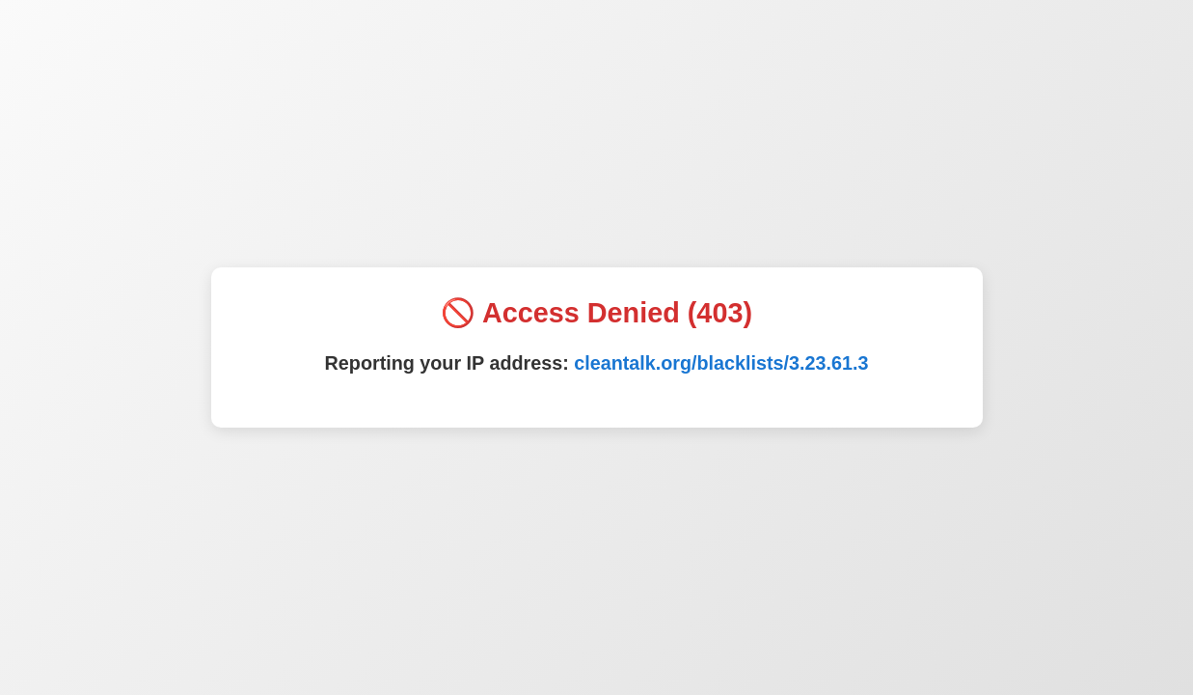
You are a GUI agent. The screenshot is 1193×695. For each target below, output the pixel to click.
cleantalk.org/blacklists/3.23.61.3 (721, 363)
